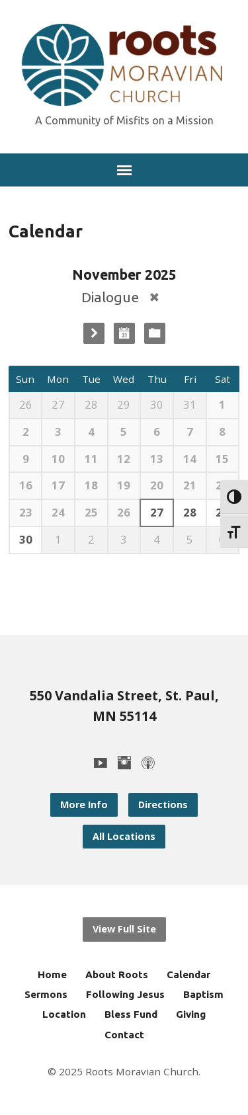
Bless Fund (130, 1014)
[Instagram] (124, 762)
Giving (191, 1014)
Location (64, 1014)
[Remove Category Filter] (154, 297)
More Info (84, 804)
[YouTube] (100, 762)
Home (52, 974)
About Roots (116, 974)
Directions (163, 804)
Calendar (188, 974)
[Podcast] (148, 762)
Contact (124, 1034)
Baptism (203, 994)
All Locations (124, 836)
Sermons (45, 994)
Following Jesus (125, 994)
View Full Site (124, 929)
